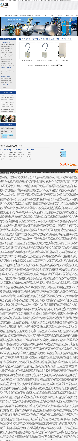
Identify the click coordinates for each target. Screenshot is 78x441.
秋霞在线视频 (63, 237)
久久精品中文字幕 (56, 303)
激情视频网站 (60, 358)
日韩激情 (58, 307)
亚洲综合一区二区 (73, 181)
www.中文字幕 (55, 330)
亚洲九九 (2, 286)
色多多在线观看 (52, 352)
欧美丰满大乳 (26, 388)
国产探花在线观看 (66, 305)
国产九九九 (18, 219)
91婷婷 (8, 287)
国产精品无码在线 (29, 189)
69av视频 (66, 270)
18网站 (41, 343)
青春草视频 (4, 325)
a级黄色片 (35, 189)
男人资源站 (47, 388)
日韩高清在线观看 (10, 288)
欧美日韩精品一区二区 (53, 228)
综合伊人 (62, 307)
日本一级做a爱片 (14, 281)
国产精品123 (40, 233)
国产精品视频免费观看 (38, 195)
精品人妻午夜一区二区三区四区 (32, 327)
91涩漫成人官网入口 (37, 197)
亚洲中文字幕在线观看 (45, 393)
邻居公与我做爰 (45, 363)
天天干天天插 (40, 194)
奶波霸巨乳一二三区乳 (53, 365)
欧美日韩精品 (14, 367)
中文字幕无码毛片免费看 (25, 220)
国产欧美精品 (12, 211)
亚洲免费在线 (32, 208)
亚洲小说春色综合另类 (47, 366)
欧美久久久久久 (48, 391)
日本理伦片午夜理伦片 (58, 400)
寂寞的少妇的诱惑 (15, 374)
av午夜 (7, 383)
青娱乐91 (15, 266)
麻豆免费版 (51, 354)
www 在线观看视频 (49, 292)
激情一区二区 (3, 222)
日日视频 (47, 395)
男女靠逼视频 (62, 261)
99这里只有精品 (24, 255)
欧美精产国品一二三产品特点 (65, 376)
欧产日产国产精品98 (47, 190)
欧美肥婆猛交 (29, 282)
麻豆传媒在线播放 (9, 296)
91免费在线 (22, 287)
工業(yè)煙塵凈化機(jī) (6, 42)
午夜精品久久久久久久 (21, 373)
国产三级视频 (3, 383)
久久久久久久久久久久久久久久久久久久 (60, 194)
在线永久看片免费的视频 (55, 252)
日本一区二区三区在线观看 (15, 186)
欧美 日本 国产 (16, 184)
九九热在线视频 (40, 186)
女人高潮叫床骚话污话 (59, 268)
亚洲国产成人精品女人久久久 (20, 366)
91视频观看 (49, 257)
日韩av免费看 (9, 243)
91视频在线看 (56, 212)
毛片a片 (69, 209)
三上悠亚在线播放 (40, 330)
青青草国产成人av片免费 (68, 332)
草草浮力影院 (7, 285)
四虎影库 (70, 410)
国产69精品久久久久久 (31, 253)
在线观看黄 (71, 177)
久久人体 (44, 407)
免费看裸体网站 (27, 347)
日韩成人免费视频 (19, 409)
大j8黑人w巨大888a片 (18, 297)
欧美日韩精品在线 (65, 185)
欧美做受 (30, 238)
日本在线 (38, 248)
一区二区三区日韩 (29, 352)
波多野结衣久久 (54, 383)
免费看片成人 (56, 216)
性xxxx (7, 343)
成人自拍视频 (29, 199)
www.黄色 (2, 256)
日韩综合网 (47, 177)
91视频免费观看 (30, 224)
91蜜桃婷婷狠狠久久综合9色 (16, 383)
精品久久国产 (72, 316)
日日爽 (4, 178)
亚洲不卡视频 (21, 301)
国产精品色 (69, 347)
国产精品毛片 (66, 265)
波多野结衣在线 (6, 257)
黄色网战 (75, 343)
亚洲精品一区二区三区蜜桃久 (60, 209)
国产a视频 (22, 277)
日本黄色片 (35, 273)
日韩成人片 (59, 230)
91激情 (72, 226)
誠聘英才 (29, 156)
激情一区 (48, 290)
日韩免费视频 (58, 312)
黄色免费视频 (12, 313)
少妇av (12, 229)
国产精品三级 (26, 426)
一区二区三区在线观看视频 (22, 384)
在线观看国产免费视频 (13, 176)
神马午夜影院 (46, 352)
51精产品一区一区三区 (31, 294)
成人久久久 (22, 424)
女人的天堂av (71, 207)
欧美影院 (43, 225)
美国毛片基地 (18, 252)
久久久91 (18, 191)
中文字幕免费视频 (23, 343)
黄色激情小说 (35, 316)
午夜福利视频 (40, 400)
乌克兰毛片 (54, 413)
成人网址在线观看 (39, 344)
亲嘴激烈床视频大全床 (21, 398)
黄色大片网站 (43, 313)
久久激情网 (9, 334)
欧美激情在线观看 (60, 300)
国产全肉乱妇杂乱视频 (34, 202)
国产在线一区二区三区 (65, 281)
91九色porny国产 (73, 182)
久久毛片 (26, 243)
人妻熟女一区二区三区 (21, 199)
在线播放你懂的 (47, 369)
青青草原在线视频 (55, 370)
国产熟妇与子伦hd (40, 292)
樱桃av (18, 261)
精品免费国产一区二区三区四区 (22, 211)
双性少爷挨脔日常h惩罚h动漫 (19, 296)
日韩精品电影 (10, 387)
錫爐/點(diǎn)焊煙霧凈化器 (6, 52)
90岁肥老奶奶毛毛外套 (44, 185)
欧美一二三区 (43, 235)
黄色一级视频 (73, 198)
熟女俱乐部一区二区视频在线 (46, 216)
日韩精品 (17, 181)
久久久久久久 (58, 266)
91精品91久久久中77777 (51, 225)
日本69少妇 (70, 296)
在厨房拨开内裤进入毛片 (26, 323)
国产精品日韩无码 (46, 309)
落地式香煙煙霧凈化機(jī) (6, 78)
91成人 (72, 186)
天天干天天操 (40, 325)
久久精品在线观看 (48, 437)
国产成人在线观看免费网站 (41, 178)
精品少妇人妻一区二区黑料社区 (14, 246)
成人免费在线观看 (63, 279)
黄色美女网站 (22, 215)
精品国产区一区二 (32, 216)
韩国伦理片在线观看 (30, 287)
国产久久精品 (38, 318)
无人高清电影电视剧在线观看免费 (41, 265)
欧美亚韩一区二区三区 (8, 431)
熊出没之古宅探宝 (31, 231)
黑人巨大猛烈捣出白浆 (65, 255)
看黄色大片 (28, 260)
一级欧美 (69, 398)
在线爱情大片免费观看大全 (45, 327)
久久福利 (67, 307)
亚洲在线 (4, 202)
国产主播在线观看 (46, 261)
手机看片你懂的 (48, 241)
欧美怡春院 (44, 317)
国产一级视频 (27, 402)
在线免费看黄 (68, 301)
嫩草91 (25, 181)
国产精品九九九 (41, 191)
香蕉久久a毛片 (62, 379)
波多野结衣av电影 (40, 241)
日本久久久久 (26, 263)
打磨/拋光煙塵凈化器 (5, 61)
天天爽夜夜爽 (3, 427)
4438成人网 (49, 409)
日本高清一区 (66, 357)
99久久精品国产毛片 (55, 339)
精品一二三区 (37, 343)
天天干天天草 (66, 257)
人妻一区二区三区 (6, 407)
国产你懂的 (39, 414)
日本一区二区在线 (41, 189)
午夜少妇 (54, 189)
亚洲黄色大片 (10, 266)
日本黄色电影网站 (52, 343)
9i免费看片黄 (42, 256)
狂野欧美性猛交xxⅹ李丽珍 (12, 436)
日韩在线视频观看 (10, 329)
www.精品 (54, 297)
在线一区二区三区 (59, 427)
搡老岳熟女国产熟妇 (14, 413)
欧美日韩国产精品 (50, 221)
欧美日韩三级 (51, 308)
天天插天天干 (56, 279)
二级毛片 (56, 193)
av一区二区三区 (22, 184)
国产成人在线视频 (21, 268)
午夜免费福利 (21, 243)
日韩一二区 (42, 231)
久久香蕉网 (29, 423)
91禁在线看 (47, 300)
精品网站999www (34, 420)
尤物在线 (35, 357)
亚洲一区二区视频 (60, 319)
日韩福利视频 (59, 317)
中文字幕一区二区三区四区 (9, 181)
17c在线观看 (42, 202)
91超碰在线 (46, 204)
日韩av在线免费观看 (30, 395)
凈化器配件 (3, 87)
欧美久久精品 (7, 226)
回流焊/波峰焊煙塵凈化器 (6, 59)
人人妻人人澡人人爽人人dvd (39, 199)
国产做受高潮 (20, 407)
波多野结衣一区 (69, 222)
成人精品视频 (13, 237)
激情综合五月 (23, 294)
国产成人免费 (63, 396)
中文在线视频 (12, 209)
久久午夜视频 (7, 279)
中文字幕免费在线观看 (48, 378)
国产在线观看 (23, 248)
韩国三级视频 (52, 427)
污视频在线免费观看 (72, 325)
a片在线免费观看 (54, 327)
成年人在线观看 (53, 202)
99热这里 (35, 321)
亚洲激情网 (33, 304)
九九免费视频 (23, 241)
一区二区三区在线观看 (71, 213)
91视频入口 (24, 222)
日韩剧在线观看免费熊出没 (35, 354)
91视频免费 (25, 178)
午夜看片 (30, 204)
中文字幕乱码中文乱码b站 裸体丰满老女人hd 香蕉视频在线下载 (47, 274)
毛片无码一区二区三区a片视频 (28, 177)
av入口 (68, 406)
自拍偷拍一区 (18, 300)
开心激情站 (9, 374)
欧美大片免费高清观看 (50, 312)
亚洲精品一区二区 (45, 296)
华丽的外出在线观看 (67, 180)
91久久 (8, 237)
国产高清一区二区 (11, 275)
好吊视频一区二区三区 (13, 339)
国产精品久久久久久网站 (34, 235)
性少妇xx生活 (32, 211)
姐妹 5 (58, 202)
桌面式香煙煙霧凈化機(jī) (6, 80)
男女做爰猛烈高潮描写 (10, 252)
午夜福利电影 (45, 308)
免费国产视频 (5, 261)
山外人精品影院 (68, 278)
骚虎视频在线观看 (69, 233)
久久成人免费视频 (54, 336)
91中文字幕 (14, 273)
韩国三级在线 (20, 379)
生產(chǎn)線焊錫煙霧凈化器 (7, 54)
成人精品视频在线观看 (30, 219)
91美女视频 (53, 200)
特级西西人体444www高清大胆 (18, 395)
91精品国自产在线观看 (63, 193)
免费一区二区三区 (54, 261)
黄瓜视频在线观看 (23, 370)
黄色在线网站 (35, 391)
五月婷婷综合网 (38, 303)
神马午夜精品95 (34, 291)
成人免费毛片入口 (51, 304)
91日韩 (74, 300)
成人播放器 (18, 206)
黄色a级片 (40, 417)
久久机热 (41, 369)
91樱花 (34, 248)
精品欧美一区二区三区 (4, 189)
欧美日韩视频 (14, 234)
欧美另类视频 (48, 198)
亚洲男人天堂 (41, 437)
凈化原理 (45, 15)
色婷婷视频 (50, 234)
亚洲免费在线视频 (48, 239)
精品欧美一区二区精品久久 (46, 360)
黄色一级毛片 (41, 212)
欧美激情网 (19, 256)
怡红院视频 (71, 203)
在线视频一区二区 (60, 241)
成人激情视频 (58, 367)
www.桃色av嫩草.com (14, 215)
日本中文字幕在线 (57, 185)
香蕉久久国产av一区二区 (17, 299)
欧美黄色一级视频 (9, 197)
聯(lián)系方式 (30, 159)
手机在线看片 (30, 182)
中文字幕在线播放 (16, 428)
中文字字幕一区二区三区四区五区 (7, 187)
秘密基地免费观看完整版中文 (67, 252)
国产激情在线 (29, 335)
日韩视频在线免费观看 (57, 234)
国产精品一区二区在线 (62, 420)
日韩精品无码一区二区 (4, 186)
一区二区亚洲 (55, 409)
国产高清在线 (24, 231)
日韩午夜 (71, 194)
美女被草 (65, 370)
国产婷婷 (65, 228)
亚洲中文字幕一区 (43, 397)
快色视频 (38, 275)
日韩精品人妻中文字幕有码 (9, 410)
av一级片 (40, 286)
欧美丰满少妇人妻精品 (31, 429)
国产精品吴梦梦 (22, 335)
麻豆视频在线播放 (6, 231)
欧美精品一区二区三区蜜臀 (63, 181)
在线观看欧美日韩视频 (31, 353)
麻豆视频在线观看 (63, 361)
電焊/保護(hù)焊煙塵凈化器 (6, 63)
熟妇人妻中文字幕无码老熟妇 (10, 375)
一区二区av (6, 304)
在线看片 (36, 229)
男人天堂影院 (29, 273)
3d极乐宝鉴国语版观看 (32, 308)
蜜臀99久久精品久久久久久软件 (23, 420)
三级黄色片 (34, 305)
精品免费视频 (72, 351)
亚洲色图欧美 (46, 220)
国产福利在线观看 (50, 209)
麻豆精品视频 (14, 268)
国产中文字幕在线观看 (19, 185)
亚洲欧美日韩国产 (37, 296)
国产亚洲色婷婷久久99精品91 (40, 263)
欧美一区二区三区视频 (41, 295)
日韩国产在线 (50, 318)
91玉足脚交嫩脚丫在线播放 (71, 392)
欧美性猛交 (64, 272)
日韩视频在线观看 (32, 178)
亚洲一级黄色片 (48, 413)
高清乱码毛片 (16, 220)
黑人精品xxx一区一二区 (53, 287)
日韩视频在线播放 (5, 378)
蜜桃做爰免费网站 (21, 212)
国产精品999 (40, 213)
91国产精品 (63, 297)
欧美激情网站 (55, 437)
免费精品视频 (75, 341)
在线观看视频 (50, 277)
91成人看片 (9, 309)
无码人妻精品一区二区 (26, 375)
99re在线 (50, 181)
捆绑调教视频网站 (55, 415)
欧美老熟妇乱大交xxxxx (72, 396)
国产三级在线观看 (71, 206)
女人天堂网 (29, 383)
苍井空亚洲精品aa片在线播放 (49, 307)
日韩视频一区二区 (68, 283)
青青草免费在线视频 (21, 208)
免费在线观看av (71, 190)
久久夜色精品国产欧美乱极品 (30, 325)
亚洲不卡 (27, 191)
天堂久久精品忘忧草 (64, 207)
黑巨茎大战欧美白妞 (43, 234)
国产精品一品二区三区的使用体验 (19, 415)
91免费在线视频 (65, 340)
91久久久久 (47, 251)
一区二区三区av (5, 312)
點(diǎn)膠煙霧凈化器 (27, 60)
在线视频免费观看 (9, 260)
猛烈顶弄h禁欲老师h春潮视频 (36, 404)
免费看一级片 (54, 180)
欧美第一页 (24, 209)
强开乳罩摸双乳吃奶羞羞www (38, 279)
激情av (69, 323)
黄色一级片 (52, 432)
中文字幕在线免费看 (62, 406)
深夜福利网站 (55, 235)
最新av (14, 330)
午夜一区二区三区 (73, 185)
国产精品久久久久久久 (71, 288)
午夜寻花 (75, 247)
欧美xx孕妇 (43, 290)
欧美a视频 (21, 304)
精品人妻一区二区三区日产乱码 (66, 184)
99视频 (12, 279)
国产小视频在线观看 (36, 246)
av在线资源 (56, 277)
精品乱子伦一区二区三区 (71, 187)
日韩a (6, 417)
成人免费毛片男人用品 (48, 404)
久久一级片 (71, 307)
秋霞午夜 (56, 329)
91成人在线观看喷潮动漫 (45, 380)
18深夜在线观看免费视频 (66, 176)
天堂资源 (37, 217)
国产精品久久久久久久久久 (62, 273)
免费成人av (29, 209)
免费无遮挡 (71, 275)
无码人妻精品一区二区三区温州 (27, 252)
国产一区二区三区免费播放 (49, 319)
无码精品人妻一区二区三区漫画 (39, 209)
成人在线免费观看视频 (13, 204)
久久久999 (35, 213)
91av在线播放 (67, 191)
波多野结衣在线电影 (39, 252)
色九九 (21, 261)
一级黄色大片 (55, 190)
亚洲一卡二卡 (24, 303)
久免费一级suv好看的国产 (61, 395)
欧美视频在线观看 (56, 219)
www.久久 (4, 288)
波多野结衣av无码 (73, 285)
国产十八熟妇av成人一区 (9, 198)
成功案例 (60, 15)
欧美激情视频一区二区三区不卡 (44, 370)
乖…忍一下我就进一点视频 (60, 195)
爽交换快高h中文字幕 (23, 392)
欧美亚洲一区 (48, 256)
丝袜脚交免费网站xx (6, 259)
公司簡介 (67, 15)
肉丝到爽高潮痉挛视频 (16, 274)
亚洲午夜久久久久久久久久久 (64, 178)
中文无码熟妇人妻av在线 (66, 197)
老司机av (74, 385)
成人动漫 (27, 354)
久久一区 (8, 361)
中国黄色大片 (30, 248)
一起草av (66, 268)
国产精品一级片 (47, 423)
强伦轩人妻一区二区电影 (62, 323)
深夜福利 (41, 307)
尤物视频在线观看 (14, 356)
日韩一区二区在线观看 (38, 314)
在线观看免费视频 (41, 230)
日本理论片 (5, 283)
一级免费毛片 (63, 248)
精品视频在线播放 (21, 382)
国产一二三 (17, 198)
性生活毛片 (28, 180)
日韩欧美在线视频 (34, 299)
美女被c (23, 219)
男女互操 (35, 400)
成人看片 (52, 197)
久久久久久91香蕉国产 (58, 213)
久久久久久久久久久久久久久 (33, 256)
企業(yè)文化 (2, 154)
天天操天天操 (55, 286)
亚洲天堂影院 (3, 295)
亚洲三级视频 (72, 329)
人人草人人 (39, 242)
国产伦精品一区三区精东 (48, 340)
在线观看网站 (17, 424)
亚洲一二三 (61, 270)
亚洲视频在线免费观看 (61, 208)
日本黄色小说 (3, 371)
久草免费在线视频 (40, 251)
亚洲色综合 (41, 217)
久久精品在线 (46, 322)
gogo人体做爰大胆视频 (12, 382)
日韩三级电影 (66, 358)
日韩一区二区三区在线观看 (21, 224)
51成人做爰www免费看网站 (40, 224)
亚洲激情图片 (14, 278)
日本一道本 (62, 435)
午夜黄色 (15, 260)
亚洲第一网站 (60, 260)
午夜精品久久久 (25, 202)
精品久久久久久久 (40, 243)
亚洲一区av (25, 410)
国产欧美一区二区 (63, 253)
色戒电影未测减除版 (18, 233)
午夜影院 (8, 241)
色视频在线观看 (16, 294)
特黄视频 (39, 304)
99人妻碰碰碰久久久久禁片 (26, 393)
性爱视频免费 (11, 190)
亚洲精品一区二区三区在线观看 (67, 242)
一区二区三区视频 (34, 221)
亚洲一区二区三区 (70, 304)
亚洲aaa (49, 339)
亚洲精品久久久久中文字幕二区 (70, 423)
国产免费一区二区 (25, 247)
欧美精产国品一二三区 (49, 199)
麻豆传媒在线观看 (30, 307)
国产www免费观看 (45, 244)
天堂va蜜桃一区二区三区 (56, 182)
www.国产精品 (73, 281)
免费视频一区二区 (37, 203)
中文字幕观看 (32, 237)
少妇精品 (52, 272)
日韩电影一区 (74, 197)
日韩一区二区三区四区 (55, 380)
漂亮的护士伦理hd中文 (22, 266)
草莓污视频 (67, 189)
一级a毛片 (57, 313)
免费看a (76, 186)
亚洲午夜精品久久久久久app (51, 282)
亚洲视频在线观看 (48, 212)
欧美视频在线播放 (67, 409)
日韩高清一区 (39, 255)
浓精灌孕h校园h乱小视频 (54, 220)
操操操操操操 (45, 237)
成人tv (19, 336)
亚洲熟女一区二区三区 (26, 244)
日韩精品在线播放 (25, 186)
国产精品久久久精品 (48, 233)
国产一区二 (5, 221)
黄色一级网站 (44, 206)
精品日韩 (12, 378)
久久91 (40, 261)
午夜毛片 (8, 352)
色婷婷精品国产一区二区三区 (68, 326)
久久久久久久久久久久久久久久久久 (25, 213)
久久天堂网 (59, 411)
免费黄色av (65, 269)
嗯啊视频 (65, 325)
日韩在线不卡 (11, 185)
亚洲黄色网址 (42, 200)
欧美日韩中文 (54, 230)
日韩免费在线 (26, 233)
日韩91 (48, 329)
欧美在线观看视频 (15, 401)
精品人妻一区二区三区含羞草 (70, 216)
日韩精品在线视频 (73, 314)
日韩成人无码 (24, 308)
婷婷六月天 (19, 200)
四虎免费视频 (28, 411)
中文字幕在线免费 (72, 354)
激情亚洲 (67, 220)
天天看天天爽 (24, 206)
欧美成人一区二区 (48, 330)
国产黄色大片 (23, 357)
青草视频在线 (4, 195)
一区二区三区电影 (44, 228)
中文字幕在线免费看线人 (34, 200)
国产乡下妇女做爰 (39, 176)
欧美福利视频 (28, 339)
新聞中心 (52, 15)
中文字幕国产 (22, 180)
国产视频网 (20, 344)
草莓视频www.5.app (67, 250)
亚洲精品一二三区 (27, 279)
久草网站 (44, 187)
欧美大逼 (36, 212)
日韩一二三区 (63, 259)
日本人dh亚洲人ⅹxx (52, 317)
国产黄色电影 (20, 237)
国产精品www (8, 234)
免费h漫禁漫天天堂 (56, 334)
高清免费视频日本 (33, 233)
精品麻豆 (40, 387)
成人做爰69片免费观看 (14, 189)
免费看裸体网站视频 (40, 211)
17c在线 (3, 440)
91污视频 (47, 191)
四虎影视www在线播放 (56, 255)
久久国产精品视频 (4, 190)
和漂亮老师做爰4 (73, 221)
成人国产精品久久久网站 (68, 244)
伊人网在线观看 (14, 272)
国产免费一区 (41, 300)
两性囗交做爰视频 (18, 190)
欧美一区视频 (70, 277)
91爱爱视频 (56, 207)
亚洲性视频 (65, 389)
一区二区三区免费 (21, 385)
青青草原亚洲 (75, 176)
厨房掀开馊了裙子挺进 (21, 316)
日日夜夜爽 (5, 277)
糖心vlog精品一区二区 (61, 295)
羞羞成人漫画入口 (4, 246)
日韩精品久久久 (28, 310)
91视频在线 (49, 246)
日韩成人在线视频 (46, 197)
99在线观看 (43, 275)
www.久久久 (60, 387)
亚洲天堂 (73, 292)
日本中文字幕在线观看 (57, 371)
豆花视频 (65, 321)
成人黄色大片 (26, 270)
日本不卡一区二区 (18, 178)
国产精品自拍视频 (62, 291)
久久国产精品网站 (47, 314)
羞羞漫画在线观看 (22, 340)
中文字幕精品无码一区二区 (46, 248)
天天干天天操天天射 (61, 187)
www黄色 (19, 231)
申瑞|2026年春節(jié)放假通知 (7, 106)
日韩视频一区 (12, 244)
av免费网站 (57, 253)
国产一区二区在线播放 (61, 352)
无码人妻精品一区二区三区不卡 (62, 351)
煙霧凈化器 (23, 15)
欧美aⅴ (67, 310)
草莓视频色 (3, 435)
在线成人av (42, 345)
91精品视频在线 (33, 220)
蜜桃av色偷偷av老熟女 (10, 216)
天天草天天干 (29, 246)
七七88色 (7, 330)
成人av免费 (30, 266)
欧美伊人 (21, 326)
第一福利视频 (55, 332)
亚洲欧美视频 (62, 304)
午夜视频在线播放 (29, 385)
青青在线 (26, 379)
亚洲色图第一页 (27, 329)
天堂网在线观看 (57, 331)
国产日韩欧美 (24, 406)
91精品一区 (4, 411)
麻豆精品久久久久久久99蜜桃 (69, 211)
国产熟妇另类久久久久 (36, 290)
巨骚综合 (61, 409)
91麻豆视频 (43, 338)
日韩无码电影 (70, 202)
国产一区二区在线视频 (58, 265)
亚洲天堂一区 (14, 348)
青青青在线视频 (7, 388)
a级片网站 (10, 294)
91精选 (11, 303)
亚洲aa (70, 345)
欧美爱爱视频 (42, 391)
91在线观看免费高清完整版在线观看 (30, 269)
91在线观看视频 (39, 402)
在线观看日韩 (66, 235)
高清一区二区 (8, 291)
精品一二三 (71, 212)
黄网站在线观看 (12, 206)
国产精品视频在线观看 (9, 332)
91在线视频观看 (21, 376)
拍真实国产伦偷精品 (43, 277)
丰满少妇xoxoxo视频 (54, 177)
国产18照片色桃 (16, 309)
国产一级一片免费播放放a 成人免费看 (24, 317)
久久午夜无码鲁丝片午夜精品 (60, 222)
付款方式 (29, 152)
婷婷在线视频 (9, 397)
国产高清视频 (71, 263)
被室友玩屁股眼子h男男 (32, 326)
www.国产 (60, 228)
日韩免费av (22, 195)
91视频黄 (54, 241)
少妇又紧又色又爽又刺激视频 (39, 259)
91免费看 (30, 379)
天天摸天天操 (24, 182)
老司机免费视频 (70, 353)
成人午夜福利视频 (58, 243)
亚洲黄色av (50, 436)
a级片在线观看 (17, 242)
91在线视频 (65, 263)
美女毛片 (15, 250)
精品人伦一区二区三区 (48, 222)
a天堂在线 (39, 339)
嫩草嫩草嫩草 (66, 314)
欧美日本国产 (28, 290)
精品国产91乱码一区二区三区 (18, 291)
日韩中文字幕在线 (50, 313)
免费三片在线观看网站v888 (56, 385)
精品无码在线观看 (32, 322)
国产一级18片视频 (48, 279)
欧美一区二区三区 (71, 228)
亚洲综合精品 (19, 330)
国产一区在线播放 (41, 375)
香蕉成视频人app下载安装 (20, 418)
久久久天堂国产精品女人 (9, 354)
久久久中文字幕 (32, 338)
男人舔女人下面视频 (22, 253)
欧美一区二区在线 (63, 348)
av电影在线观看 (26, 297)
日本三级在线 (48, 297)
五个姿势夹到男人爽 (17, 177)
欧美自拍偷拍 (41, 319)
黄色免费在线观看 (23, 230)
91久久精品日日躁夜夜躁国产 (67, 433)
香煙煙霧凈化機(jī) (5, 76)
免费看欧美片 (20, 263)
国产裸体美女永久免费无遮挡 (21, 194)
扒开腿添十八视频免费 (64, 221)
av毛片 (32, 329)
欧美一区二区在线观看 (71, 195)
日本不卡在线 (44, 304)
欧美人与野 (43, 246)
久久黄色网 (20, 250)
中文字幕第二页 (39, 190)
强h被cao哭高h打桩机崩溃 (66, 308)
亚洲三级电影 (28, 382)
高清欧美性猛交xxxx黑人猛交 (32, 215)
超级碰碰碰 (23, 405)
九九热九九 (36, 409)
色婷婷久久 (47, 202)
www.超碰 (37, 413)
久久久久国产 (65, 230)
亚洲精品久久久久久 (38, 283)
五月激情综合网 (34, 432)
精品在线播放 (14, 213)
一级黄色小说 (45, 331)
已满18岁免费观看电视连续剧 (47, 335)
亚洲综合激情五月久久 (39, 415)
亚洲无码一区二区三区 (32, 309)
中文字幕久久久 (7, 348)
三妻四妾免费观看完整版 (66, 382)
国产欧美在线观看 (11, 194)
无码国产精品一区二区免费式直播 (32, 198)
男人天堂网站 (48, 415)
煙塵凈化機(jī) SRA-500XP (62, 60)
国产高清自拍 (40, 278)
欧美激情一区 (11, 417)
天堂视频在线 (20, 402)
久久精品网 (10, 253)
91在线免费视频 (73, 189)
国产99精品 (17, 313)
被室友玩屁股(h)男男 (8, 369)
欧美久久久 (12, 257)
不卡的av (70, 253)
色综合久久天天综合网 (24, 235)
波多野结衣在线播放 (35, 351)
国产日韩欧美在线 (72, 270)
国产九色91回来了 (25, 239)
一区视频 (22, 198)
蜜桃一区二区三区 (71, 418)
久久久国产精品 (40, 322)
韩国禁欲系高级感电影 (17, 217)
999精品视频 (67, 238)
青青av (55, 237)
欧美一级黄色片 (56, 436)
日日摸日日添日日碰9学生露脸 (53, 229)
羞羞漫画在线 (33, 278)
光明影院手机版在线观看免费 (28, 217)
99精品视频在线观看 (23, 204)
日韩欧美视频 (23, 251)
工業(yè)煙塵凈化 (12, 152)
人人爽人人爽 (56, 184)
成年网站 (4, 193)
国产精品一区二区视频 (52, 178)
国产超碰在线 (13, 219)
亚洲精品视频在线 (57, 285)
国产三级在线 (21, 413)
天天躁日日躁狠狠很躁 (48, 186)
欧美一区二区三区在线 (31, 275)
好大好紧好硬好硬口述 (71, 373)
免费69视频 (60, 180)
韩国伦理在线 (16, 387)
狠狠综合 (2, 198)
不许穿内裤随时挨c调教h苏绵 (10, 404)
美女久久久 (20, 426)
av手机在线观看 (46, 336)
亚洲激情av (10, 220)
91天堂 (6, 199)
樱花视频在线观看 (56, 248)
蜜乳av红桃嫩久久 (63, 397)
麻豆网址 (21, 207)
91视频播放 (62, 177)
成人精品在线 (19, 209)
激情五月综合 (49, 263)
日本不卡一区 (31, 392)
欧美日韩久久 (9, 323)
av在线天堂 (52, 191)
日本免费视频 (8, 301)
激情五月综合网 (63, 374)
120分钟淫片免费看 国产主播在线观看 (39, 257)
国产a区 (72, 334)
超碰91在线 (4, 275)
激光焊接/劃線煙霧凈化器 (6, 46)
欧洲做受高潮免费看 (16, 323)
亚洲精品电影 (24, 363)
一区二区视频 (24, 274)
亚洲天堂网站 (46, 176)
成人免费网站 (47, 252)
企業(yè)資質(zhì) (3, 156)
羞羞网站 (65, 277)
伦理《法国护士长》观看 (43, 310)
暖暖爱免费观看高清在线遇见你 (28, 190)
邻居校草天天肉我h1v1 (36, 193)
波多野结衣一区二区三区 (43, 341)
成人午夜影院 (59, 225)
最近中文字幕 (18, 182)
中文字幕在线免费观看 (65, 186)
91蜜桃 (67, 219)
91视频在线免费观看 (7, 367)
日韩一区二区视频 (65, 182)
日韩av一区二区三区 (4, 393)
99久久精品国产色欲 (35, 264)
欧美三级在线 (8, 213)
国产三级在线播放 (50, 193)
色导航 (10, 400)
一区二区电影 (27, 278)
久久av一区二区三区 (71, 397)
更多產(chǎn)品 (12, 159)
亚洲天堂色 (4, 373)
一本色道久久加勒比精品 (33, 181)
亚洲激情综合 (56, 239)
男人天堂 (14, 307)
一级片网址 (55, 181)
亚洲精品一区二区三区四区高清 (29, 330)
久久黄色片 (52, 322)
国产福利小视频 (22, 176)
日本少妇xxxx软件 (66, 198)
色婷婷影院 (43, 193)
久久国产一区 (73, 243)
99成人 (74, 347)
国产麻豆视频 (21, 234)
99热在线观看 (39, 363)
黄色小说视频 (74, 369)
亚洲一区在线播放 (13, 312)
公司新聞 (2, 158)
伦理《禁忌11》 (18, 202)
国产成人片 (8, 272)
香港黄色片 (68, 226)
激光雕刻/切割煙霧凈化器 (6, 48)
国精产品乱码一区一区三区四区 (70, 437)
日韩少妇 (6, 414)
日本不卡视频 (46, 281)
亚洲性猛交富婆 (49, 224)
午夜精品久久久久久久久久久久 (52, 247)
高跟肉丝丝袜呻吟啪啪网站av (45, 180)
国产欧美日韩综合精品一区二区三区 (31, 380)
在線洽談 (29, 158)
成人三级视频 (18, 244)
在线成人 (16, 187)
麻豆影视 (68, 313)
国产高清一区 (30, 357)
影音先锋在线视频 (74, 178)
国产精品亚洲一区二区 (73, 273)
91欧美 (35, 182)
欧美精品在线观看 (39, 431)
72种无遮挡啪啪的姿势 (63, 190)
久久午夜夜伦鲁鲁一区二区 (13, 180)
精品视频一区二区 (42, 269)
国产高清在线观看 (8, 263)
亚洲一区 (51, 185)
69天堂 (66, 177)
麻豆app (12, 349)
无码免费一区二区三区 (53, 203)
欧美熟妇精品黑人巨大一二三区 (34, 206)
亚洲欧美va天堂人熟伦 (55, 242)
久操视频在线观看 (36, 204)
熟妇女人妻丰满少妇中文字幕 (37, 371)
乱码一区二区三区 (43, 409)
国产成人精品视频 (42, 268)
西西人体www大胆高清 (37, 317)
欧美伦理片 (22, 189)
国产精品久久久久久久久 (63, 203)
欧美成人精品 (52, 401)
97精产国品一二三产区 (18, 338)
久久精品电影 (13, 407)
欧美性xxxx (51, 243)
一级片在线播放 (44, 203)
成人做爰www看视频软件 (14, 207)
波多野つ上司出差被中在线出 (52, 376)
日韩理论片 (47, 356)
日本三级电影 (52, 226)
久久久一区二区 (66, 215)
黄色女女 (5, 406)
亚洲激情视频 (70, 208)
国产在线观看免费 (47, 194)
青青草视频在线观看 (11, 419)
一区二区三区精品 (46, 323)
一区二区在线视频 (13, 384)
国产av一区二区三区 (30, 176)
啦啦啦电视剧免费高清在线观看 (46, 422)
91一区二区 (53, 290)
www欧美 (37, 231)
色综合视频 (6, 207)
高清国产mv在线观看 (39, 362)
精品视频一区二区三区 (42, 285)
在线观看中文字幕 (46, 242)
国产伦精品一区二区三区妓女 (6, 177)
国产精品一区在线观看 (57, 211)
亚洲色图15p (10, 195)
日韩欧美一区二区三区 (15, 285)
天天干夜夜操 (40, 321)
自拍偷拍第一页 (63, 202)
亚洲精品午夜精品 (53, 310)
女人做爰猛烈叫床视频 (40, 177)
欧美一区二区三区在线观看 (46, 219)
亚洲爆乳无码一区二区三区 (23, 312)
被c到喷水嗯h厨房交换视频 (13, 251)
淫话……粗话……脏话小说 (55, 176)
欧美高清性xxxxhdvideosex (43, 291)
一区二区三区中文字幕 (48, 213)
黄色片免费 (16, 378)
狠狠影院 (25, 259)
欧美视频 (15, 253)
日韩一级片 (14, 212)
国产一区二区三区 (26, 221)
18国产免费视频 (68, 261)
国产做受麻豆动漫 (13, 345)
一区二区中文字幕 (66, 243)
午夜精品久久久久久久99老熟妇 (30, 348)
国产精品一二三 (54, 198)
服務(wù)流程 (2, 159)
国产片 (58, 237)
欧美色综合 (40, 220)
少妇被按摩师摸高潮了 (31, 184)
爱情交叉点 (66, 212)
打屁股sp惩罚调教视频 (11, 222)
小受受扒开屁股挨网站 (61, 200)
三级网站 (61, 332)
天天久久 (55, 260)
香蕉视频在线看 (58, 199)
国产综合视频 (24, 229)
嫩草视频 (13, 305)
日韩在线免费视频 (9, 255)
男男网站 (61, 217)
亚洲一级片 (62, 220)
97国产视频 (71, 363)
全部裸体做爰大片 (12, 199)
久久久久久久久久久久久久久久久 (29, 288)
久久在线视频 (7, 281)
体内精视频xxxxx (11, 283)
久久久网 (47, 345)
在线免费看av (13, 191)
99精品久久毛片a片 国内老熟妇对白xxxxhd (62, 292)
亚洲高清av (41, 198)
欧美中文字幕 (71, 264)
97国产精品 (56, 397)
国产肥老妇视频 (17, 229)
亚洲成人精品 (66, 329)
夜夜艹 (68, 383)
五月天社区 (45, 195)
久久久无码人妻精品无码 (57, 215)
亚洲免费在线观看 (59, 321)
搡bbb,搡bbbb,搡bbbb (32, 194)
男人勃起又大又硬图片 (45, 349)
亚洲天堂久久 (34, 356)
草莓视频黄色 (30, 261)
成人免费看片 (26, 338)
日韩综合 (7, 211)
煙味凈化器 (37, 15)
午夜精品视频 (55, 233)
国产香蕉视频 (30, 314)
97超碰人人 (60, 383)
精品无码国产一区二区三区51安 (21, 349)
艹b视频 (37, 334)
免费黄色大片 (65, 316)
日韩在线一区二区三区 (25, 336)
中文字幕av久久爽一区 (19, 331)
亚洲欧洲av (51, 217)
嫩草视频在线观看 (4, 220)
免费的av (61, 437)
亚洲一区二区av (53, 323)
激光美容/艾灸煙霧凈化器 (6, 50)
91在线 (72, 419)
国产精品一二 (25, 200)
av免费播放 (4, 396)
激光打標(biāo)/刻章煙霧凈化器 (7, 44)
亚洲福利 (39, 308)
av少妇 (41, 378)
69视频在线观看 (34, 340)
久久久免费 (37, 329)
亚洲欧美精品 (31, 349)
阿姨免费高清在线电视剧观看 (49, 367)
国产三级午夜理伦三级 (53, 270)
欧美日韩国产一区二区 (32, 222)
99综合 (61, 325)
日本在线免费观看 (58, 345)
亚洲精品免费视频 (73, 219)
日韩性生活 (2, 296)
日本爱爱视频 (22, 411)
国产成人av (12, 182)
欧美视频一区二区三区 (11, 208)
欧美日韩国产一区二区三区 (62, 296)
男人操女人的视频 (44, 250)
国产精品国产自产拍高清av (38, 379)
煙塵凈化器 (16, 15)
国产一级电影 (19, 222)
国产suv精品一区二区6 (11, 437)
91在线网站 (29, 363)
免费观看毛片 (8, 239)
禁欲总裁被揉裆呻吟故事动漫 (70, 204)
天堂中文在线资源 (50, 253)
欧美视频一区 (51, 195)
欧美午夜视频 (70, 370)
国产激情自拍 (23, 374)
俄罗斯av (13, 224)
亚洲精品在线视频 (40, 353)
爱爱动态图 (56, 221)
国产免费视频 (9, 217)
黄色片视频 (57, 374)
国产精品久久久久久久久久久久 (58, 366)
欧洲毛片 (71, 319)
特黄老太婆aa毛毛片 (4, 176)
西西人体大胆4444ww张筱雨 (21, 283)
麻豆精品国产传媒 (36, 228)
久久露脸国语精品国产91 (17, 397)
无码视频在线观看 (60, 189)
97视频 (3, 260)
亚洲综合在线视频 (46, 182)
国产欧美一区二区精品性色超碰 (15, 318)
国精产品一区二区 (33, 191)
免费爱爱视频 (37, 287)
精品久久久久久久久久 (4, 182)
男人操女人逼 (18, 308)
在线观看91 (51, 316)
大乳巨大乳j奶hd (55, 360)
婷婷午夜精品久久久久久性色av (38, 382)
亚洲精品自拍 (38, 219)
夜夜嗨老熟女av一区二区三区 (49, 264)
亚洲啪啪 (60, 198)
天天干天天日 (63, 353)
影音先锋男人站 (55, 256)
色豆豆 (33, 363)
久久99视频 (48, 230)
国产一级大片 (4, 379)
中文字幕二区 (69, 237)
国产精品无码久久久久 (51, 295)
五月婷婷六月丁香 (29, 195)
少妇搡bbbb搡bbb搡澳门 (34, 312)
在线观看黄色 (50, 206)
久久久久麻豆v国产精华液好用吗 (30, 341)
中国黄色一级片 (3, 180)
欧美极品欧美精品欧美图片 (71, 295)
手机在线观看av (5, 318)
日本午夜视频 (62, 233)
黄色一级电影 (6, 303)
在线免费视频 (20, 269)
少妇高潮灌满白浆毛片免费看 (18, 347)
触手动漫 (33, 347)
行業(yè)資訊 (21, 154)
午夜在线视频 (7, 191)
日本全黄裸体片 (27, 367)
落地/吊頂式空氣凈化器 (6, 70)
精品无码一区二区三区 (60, 226)
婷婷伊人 (47, 243)
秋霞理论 (29, 187)
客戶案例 (20, 158)
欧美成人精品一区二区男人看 (70, 217)
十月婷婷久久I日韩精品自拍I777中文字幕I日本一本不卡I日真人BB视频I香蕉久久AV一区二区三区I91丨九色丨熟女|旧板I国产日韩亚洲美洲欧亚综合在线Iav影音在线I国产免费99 (35, 0)
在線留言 (29, 154)
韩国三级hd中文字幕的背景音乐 (41, 270)
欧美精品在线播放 (70, 200)
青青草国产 (6, 335)
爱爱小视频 (46, 431)
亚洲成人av (63, 219)
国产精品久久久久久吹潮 (19, 203)
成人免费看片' (26, 237)
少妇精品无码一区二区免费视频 (44, 215)
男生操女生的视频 (50, 268)
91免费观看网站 (72, 365)
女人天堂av (8, 193)
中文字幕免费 (49, 189)
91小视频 (34, 411)
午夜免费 (26, 207)
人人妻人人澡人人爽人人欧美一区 (38, 260)
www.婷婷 (36, 307)
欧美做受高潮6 (71, 391)
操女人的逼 (61, 216)
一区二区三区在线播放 (25, 242)
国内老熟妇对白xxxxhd (41, 253)
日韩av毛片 (63, 229)
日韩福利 (31, 263)
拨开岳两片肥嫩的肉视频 (45, 385)
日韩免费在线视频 (16, 292)
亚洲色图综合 (50, 397)
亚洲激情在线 (36, 261)
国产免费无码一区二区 (33, 207)
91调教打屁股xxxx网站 (43, 181)
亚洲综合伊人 (29, 316)
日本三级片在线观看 (26, 351)
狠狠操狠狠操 (72, 310)
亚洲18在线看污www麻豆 (36, 187)
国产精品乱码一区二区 (13, 319)
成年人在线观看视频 (72, 269)
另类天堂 (24, 299)
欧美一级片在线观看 (16, 405)
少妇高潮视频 (8, 347)
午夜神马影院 (33, 402)
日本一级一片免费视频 (68, 260)
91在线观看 (64, 246)
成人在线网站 (53, 388)
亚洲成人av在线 (57, 186)
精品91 (60, 404)
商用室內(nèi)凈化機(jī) (6, 67)
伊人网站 (67, 432)
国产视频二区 (24, 423)
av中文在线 (32, 270)
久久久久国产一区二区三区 (69, 349)
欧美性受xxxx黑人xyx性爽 (5, 274)
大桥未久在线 (55, 426)
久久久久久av (21, 281)
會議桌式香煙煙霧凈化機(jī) (6, 82)
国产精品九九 (9, 273)
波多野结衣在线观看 (69, 287)
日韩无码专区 (5, 363)
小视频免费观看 (33, 186)
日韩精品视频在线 (29, 203)
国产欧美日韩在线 (46, 387)
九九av (41, 204)
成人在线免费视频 (34, 180)
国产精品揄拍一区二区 (41, 288)
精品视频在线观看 (39, 401)
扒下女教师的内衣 (50, 207)
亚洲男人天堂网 (68, 375)
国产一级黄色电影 (62, 373)
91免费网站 (19, 351)
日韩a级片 (24, 256)
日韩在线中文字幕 (22, 187)
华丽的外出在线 (29, 296)
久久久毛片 (36, 185)
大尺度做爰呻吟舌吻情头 (52, 187)
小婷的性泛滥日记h (43, 229)
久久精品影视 (72, 229)
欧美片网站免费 (14, 402)
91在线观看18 (14, 310)
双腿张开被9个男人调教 (40, 395)
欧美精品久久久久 (60, 407)
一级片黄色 (21, 181)
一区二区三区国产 (11, 202)
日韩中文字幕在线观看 (33, 437)
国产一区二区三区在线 (31, 398)
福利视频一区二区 (60, 278)
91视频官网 (21, 391)
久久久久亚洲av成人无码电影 (10, 200)
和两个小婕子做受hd (54, 251)
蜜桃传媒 (69, 297)
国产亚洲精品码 (73, 215)
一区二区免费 (66, 429)
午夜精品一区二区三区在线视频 (49, 278)
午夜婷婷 (68, 336)
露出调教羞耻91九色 (33, 247)
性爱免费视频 (61, 365)
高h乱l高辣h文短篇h (62, 418)
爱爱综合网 (23, 275)
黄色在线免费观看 (12, 261)
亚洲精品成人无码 (30, 374)
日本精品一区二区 (29, 321)
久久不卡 (74, 286)
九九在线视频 (28, 193)
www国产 (2, 424)
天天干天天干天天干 (29, 212)
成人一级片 (8, 299)
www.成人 (23, 191)
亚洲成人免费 (62, 439)
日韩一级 (41, 340)
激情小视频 (61, 239)
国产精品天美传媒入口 (13, 392)
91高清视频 (4, 208)
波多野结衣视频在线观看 (48, 184)
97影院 (11, 330)
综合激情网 (17, 393)
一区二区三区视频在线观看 (8, 264)
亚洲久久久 (61, 204)
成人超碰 (38, 216)
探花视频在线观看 (55, 348)
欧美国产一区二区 (28, 332)
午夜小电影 (24, 383)
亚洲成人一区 (63, 313)
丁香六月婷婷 (6, 209)
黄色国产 (14, 263)
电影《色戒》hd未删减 (63, 256)
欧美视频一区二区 (68, 407)
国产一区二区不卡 (19, 410)
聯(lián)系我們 (74, 15)
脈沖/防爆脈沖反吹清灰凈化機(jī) (7, 65)
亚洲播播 (46, 217)
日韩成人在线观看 (48, 211)
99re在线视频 (57, 197)
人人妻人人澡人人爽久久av (10, 270)
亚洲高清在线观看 (40, 429)
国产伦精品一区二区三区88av (39, 389)
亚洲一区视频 (3, 343)
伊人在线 (72, 235)
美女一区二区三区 (13, 265)
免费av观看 (56, 217)
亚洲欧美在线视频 (68, 338)
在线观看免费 (39, 347)
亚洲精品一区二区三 (58, 250)
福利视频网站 (65, 224)
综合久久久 (34, 285)
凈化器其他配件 (5, 84)
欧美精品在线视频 (69, 435)
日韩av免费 (51, 265)
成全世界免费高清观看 (29, 185)
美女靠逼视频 (57, 294)
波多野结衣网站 (59, 305)
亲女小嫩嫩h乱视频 (7, 358)
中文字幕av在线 (50, 418)
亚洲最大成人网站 (42, 221)
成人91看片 (62, 247)
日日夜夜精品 (48, 389)
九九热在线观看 (72, 193)
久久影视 (61, 235)
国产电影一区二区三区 (15, 241)
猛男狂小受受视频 (12, 351)
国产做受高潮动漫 (72, 224)
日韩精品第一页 (47, 348)
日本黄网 (52, 329)
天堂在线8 (46, 427)
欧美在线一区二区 (26, 225)
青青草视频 (39, 182)
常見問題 (20, 156)
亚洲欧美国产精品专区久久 (52, 288)
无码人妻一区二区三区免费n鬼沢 (13, 427)
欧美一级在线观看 (32, 384)
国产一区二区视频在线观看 (16, 422)
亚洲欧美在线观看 (56, 391)
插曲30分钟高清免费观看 (36, 225)
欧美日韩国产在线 (66, 234)
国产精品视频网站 (26, 419)
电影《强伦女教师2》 (64, 275)
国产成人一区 (7, 229)
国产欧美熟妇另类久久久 (26, 358)
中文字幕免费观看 (32, 255)
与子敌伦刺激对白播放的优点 (6, 184)
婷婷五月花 (58, 297)
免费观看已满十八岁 (52, 273)
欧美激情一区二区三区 (57, 263)
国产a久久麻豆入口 (10, 178)
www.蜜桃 (19, 375)
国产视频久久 (39, 184)
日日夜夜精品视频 (26, 257)
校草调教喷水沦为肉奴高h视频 (42, 208)
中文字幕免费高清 (32, 243)
